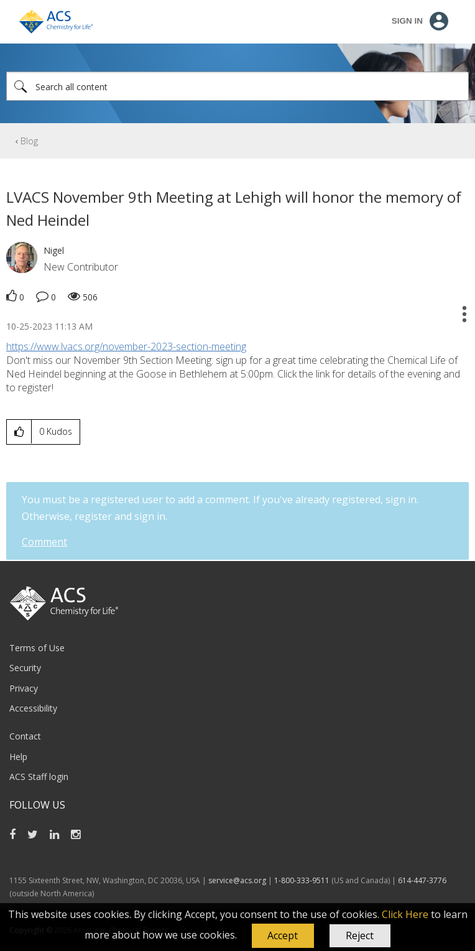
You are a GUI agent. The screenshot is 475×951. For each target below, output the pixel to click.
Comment (44, 542)
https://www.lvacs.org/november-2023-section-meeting (126, 346)
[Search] (237, 86)
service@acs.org (237, 880)
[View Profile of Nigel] (54, 250)
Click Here (405, 914)
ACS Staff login (38, 776)
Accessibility (33, 708)
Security (25, 668)
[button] (283, 936)
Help (18, 757)
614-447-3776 (422, 880)
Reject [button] (360, 935)
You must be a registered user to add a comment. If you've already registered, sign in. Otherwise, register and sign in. (220, 508)
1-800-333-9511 (302, 880)
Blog (29, 141)
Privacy (23, 688)
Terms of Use (37, 648)
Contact (25, 736)
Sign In (407, 21)
